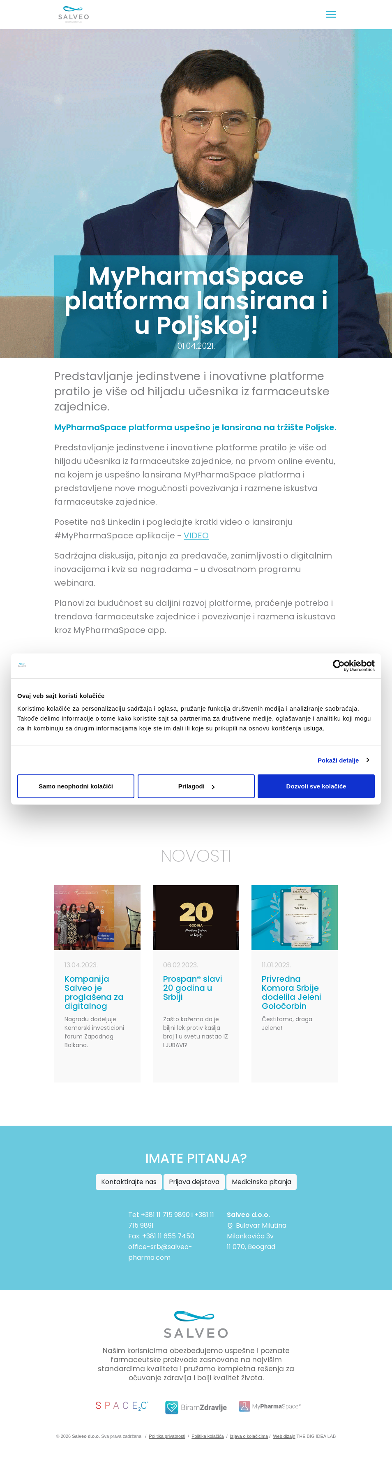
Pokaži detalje (338, 759)
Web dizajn (284, 1436)
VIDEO (196, 535)
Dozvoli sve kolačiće (316, 786)
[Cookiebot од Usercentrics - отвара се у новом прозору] (339, 665)
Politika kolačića (207, 1436)
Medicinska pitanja (261, 1182)
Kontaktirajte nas (129, 1182)
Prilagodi (196, 786)
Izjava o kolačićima (249, 1436)
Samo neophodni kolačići (76, 786)
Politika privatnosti (167, 1436)
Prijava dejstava (194, 1182)
